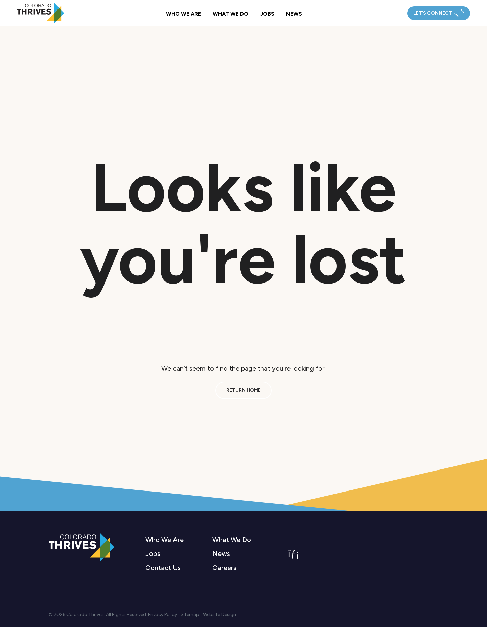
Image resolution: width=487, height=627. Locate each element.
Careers (224, 568)
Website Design (219, 615)
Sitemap (190, 615)
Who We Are (183, 14)
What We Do (230, 14)
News (294, 14)
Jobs (267, 14)
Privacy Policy (162, 615)
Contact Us (163, 568)
